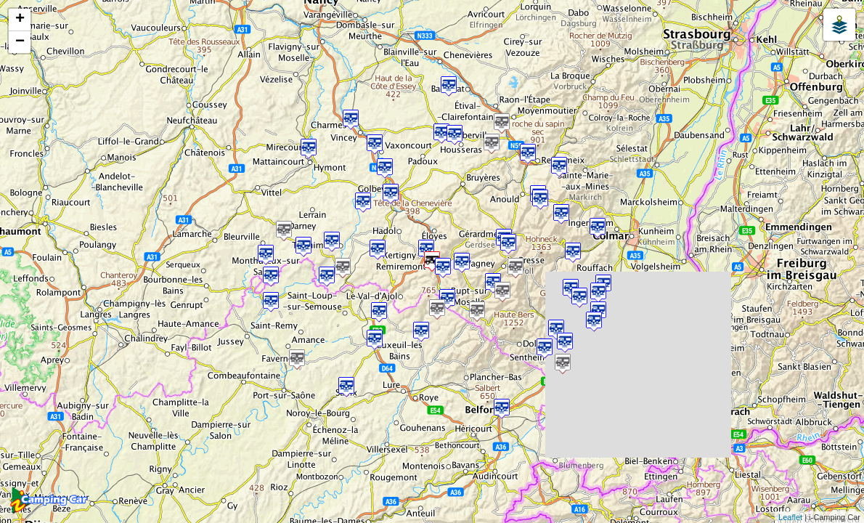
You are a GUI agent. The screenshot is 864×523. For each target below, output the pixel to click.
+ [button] (20, 20)
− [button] (20, 42)
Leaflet (790, 517)
